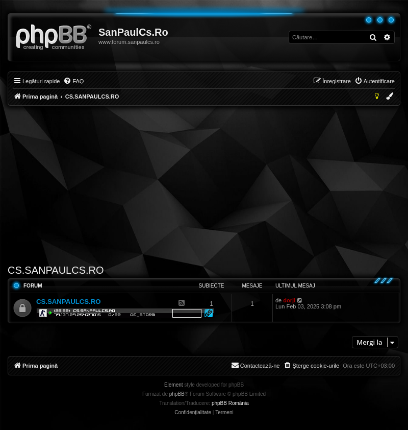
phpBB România (230, 403)
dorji (289, 300)
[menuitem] (73, 81)
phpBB (177, 394)
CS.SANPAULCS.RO (56, 270)
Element (173, 385)
